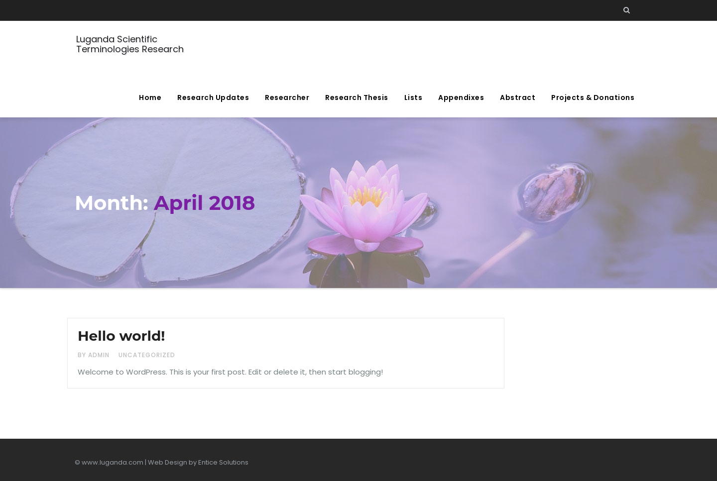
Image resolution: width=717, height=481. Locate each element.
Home (150, 97)
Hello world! (121, 335)
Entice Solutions (223, 462)
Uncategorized (147, 355)
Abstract (517, 97)
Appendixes (461, 97)
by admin (95, 355)
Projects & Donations (592, 97)
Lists (413, 97)
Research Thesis (356, 97)
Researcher (287, 97)
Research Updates (213, 97)
